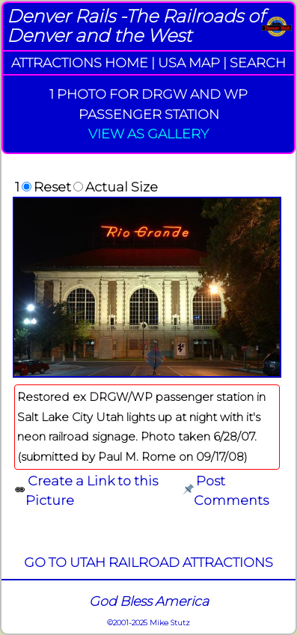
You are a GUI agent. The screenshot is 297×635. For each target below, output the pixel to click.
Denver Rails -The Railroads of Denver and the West (136, 25)
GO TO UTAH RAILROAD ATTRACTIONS (148, 562)
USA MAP (189, 62)
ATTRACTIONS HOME (79, 62)
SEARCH (258, 62)
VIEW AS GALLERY (148, 133)
